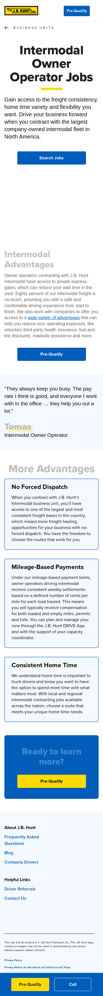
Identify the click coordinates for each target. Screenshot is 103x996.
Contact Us (15, 898)
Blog (8, 853)
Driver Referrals (20, 889)
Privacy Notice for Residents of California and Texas (37, 967)
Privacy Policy (13, 960)
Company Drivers (21, 862)
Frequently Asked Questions (21, 840)
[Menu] (96, 10)
